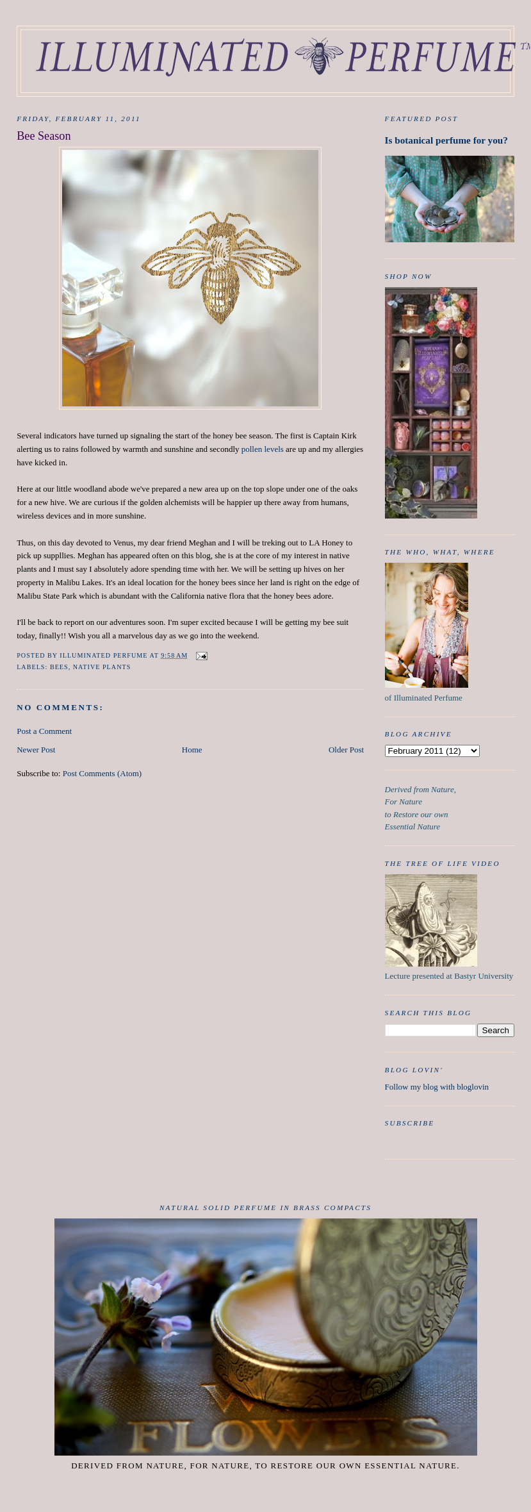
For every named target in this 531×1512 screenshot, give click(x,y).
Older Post (346, 749)
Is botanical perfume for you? (446, 140)
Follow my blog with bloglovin (437, 1087)
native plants (102, 666)
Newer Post (36, 749)
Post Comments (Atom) (102, 773)
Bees (59, 666)
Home (192, 749)
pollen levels (262, 449)
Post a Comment (44, 731)
